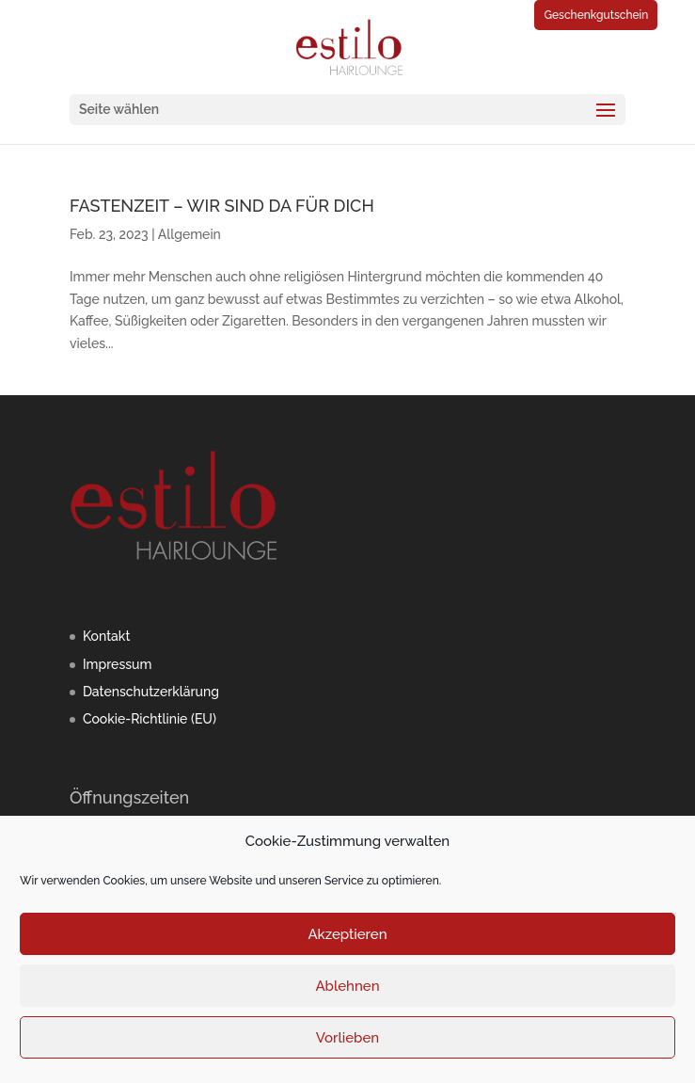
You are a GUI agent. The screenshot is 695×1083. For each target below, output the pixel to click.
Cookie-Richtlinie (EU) (149, 718)
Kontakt (106, 636)
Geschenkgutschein (596, 15)
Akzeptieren (347, 934)
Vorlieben (347, 1037)
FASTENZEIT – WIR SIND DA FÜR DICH (222, 205)
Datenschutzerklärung (151, 691)
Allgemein (189, 234)
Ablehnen (347, 986)
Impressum (117, 664)
